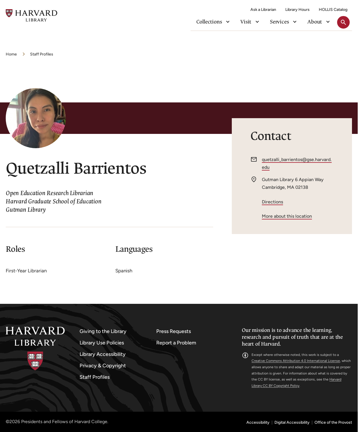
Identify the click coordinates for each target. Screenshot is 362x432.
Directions (272, 202)
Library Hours (297, 9)
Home (11, 54)
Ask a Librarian (263, 9)
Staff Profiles (41, 54)
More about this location (287, 216)
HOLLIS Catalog (333, 9)
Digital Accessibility (292, 423)
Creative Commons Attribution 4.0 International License (296, 361)
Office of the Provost (333, 423)
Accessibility (258, 423)
